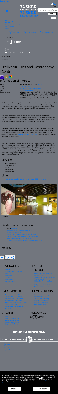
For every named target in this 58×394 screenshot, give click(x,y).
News (7, 316)
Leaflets (14, 32)
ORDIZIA (14, 229)
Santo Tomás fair (11, 304)
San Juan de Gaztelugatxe (13, 271)
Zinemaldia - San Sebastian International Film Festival (14, 298)
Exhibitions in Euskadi (14, 232)
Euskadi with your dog (41, 295)
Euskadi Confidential (41, 302)
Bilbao (7, 269)
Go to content (4, 1)
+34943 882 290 (25, 86)
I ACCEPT (14, 389)
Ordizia (5, 105)
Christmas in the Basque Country (16, 302)
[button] (5, 11)
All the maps (29, 32)
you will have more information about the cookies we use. (27, 382)
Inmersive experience (12, 322)
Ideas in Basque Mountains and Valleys (19, 238)
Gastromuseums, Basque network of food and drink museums (25, 179)
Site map (7, 344)
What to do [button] (9, 23)
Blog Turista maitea (12, 318)
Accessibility (8, 348)
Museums (8, 51)
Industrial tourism (40, 297)
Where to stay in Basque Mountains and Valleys (22, 234)
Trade (6, 346)
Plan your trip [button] (9, 27)
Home (7, 49)
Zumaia (7, 277)
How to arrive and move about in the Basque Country (24, 240)
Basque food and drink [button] (12, 25)
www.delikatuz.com (26, 90)
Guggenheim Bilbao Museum (43, 273)
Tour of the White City (41, 299)
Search (52, 14)
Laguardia (8, 275)
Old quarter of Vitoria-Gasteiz (44, 285)
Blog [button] (7, 29)
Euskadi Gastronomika (41, 301)
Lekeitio (8, 273)
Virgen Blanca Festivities (13, 301)
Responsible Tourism (12, 324)
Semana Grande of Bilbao (13, 295)
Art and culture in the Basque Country (19, 231)
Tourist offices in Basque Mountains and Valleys (22, 236)
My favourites (46, 32)
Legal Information (10, 350)
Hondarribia (9, 279)
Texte (55, 6)
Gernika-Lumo (10, 281)
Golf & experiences (40, 304)
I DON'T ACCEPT (41, 389)
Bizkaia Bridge (39, 275)
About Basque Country (12, 320)
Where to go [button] (9, 21)
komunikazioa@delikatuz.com (30, 88)
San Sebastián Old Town (42, 287)
